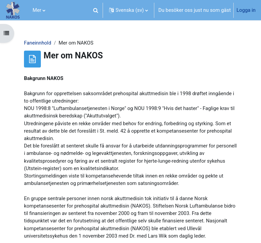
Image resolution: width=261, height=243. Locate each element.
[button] (95, 10)
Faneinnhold (37, 43)
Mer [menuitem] (37, 10)
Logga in (246, 10)
